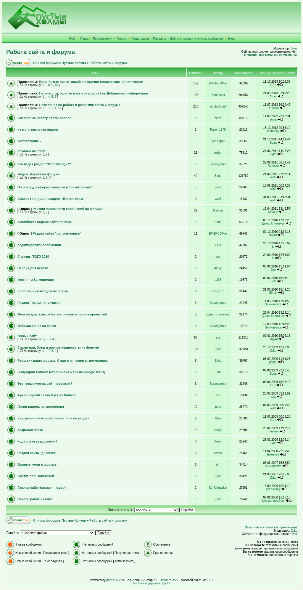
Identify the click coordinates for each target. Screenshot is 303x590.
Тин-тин (273, 431)
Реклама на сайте (31, 151)
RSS (175, 580)
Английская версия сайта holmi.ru (44, 222)
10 (56, 85)
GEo (273, 84)
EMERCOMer (218, 83)
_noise (218, 406)
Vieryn (218, 430)
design (218, 152)
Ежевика (273, 454)
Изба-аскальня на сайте (36, 326)
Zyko (293, 48)
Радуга (273, 339)
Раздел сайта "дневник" (37, 453)
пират (273, 235)
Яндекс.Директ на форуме (38, 174)
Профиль (159, 38)
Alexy (217, 268)
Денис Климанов (273, 223)
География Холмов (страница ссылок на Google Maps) (61, 372)
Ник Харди (218, 141)
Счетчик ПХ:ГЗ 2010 (33, 256)
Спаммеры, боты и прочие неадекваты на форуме (58, 347)
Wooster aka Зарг (273, 500)
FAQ (72, 38)
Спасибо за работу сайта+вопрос (44, 118)
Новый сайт (27, 336)
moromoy (273, 131)
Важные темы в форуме (37, 464)
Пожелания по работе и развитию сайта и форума (79, 105)
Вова (273, 142)
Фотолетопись (29, 141)
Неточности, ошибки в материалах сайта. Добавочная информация (93, 93)
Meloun (218, 210)
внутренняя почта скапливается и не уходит (53, 418)
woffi (273, 177)
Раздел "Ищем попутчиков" (39, 302)
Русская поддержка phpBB (151, 583)
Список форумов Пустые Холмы (59, 63)
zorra (218, 118)
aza (217, 337)
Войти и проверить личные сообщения (196, 38)
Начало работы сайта (34, 499)
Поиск (84, 38)
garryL (273, 362)
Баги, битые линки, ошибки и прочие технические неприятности (91, 82)
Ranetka (273, 108)
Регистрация (140, 38)
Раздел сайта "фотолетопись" (57, 233)
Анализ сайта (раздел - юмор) (41, 487)
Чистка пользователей (35, 476)
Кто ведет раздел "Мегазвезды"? (44, 164)
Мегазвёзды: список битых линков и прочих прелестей (62, 314)
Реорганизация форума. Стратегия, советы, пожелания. (62, 360)
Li (273, 246)
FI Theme (162, 580)
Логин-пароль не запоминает (40, 406)
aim (217, 464)
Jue (273, 269)
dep (217, 256)
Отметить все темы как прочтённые (270, 55)
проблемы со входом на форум (43, 291)
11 (54, 108)
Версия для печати (32, 268)
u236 (218, 279)
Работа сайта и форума (40, 52)
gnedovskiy (273, 489)
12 (59, 108)
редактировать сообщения (39, 245)
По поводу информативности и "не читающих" (55, 187)
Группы (121, 38)
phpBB (110, 580)
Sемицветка (218, 164)
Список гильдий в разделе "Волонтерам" (50, 199)
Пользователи (102, 38)
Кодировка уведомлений (37, 441)
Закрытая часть (30, 430)
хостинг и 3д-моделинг (35, 279)
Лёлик (273, 292)
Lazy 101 (218, 291)
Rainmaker (218, 95)
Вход (231, 38)
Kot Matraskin (218, 487)
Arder (273, 96)
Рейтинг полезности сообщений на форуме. (68, 209)
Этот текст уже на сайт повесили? (44, 383)
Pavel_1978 (218, 129)
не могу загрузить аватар (37, 129)
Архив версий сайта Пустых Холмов (46, 395)
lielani (218, 453)
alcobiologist (218, 106)
